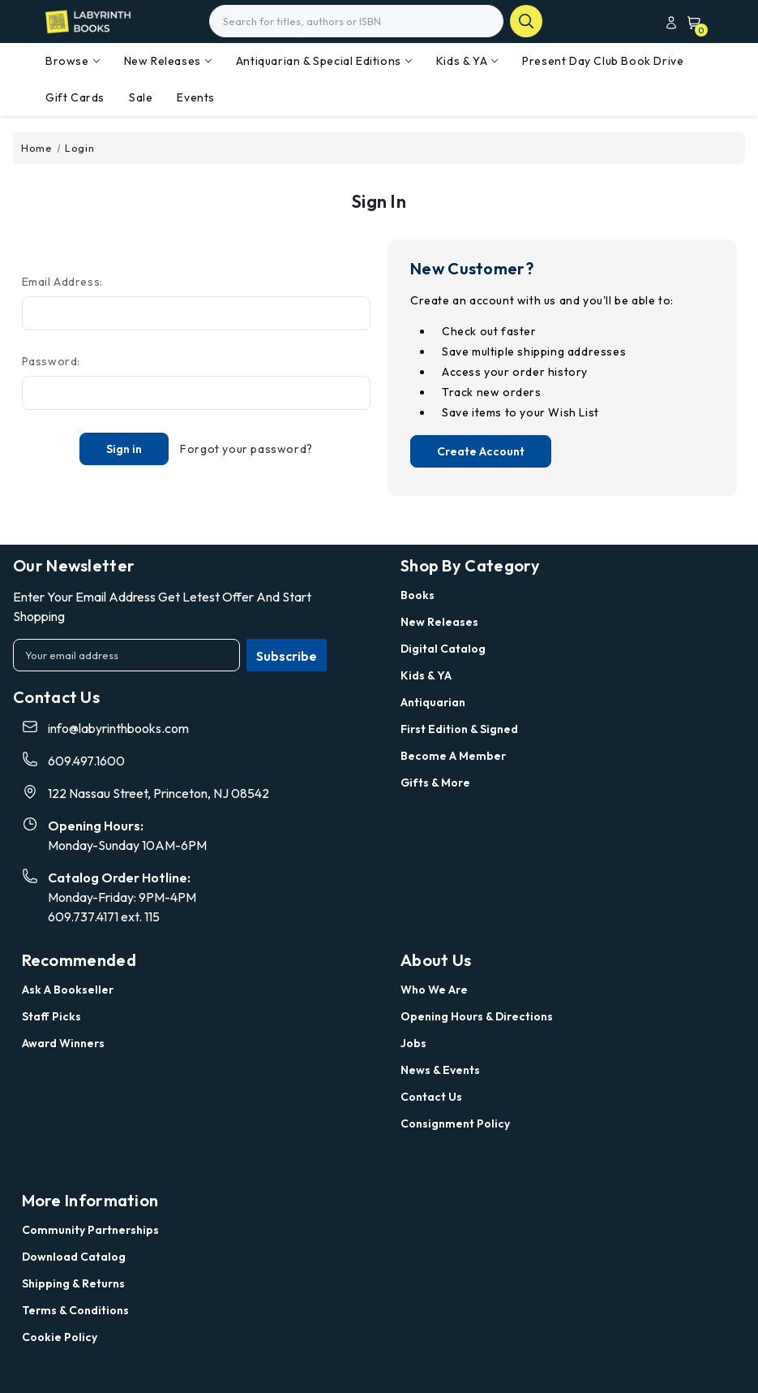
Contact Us (431, 1096)
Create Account (481, 451)
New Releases (168, 61)
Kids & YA (467, 61)
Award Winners (63, 1043)
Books (417, 595)
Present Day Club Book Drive (602, 61)
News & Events (440, 1070)
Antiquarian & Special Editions (324, 61)
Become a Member (453, 755)
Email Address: (62, 281)
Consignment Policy (455, 1123)
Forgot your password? (246, 449)
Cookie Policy (59, 1337)
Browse (72, 61)
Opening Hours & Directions (476, 1016)
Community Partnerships (90, 1230)
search (526, 21)
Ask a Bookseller (67, 989)
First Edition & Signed (459, 729)
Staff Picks (51, 1016)
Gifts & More (435, 782)
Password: (51, 361)
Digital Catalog (443, 648)
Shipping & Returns (73, 1283)
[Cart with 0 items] (690, 22)
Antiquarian (432, 702)
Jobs (413, 1043)
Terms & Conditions (75, 1310)
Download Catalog (74, 1256)
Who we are (434, 989)
